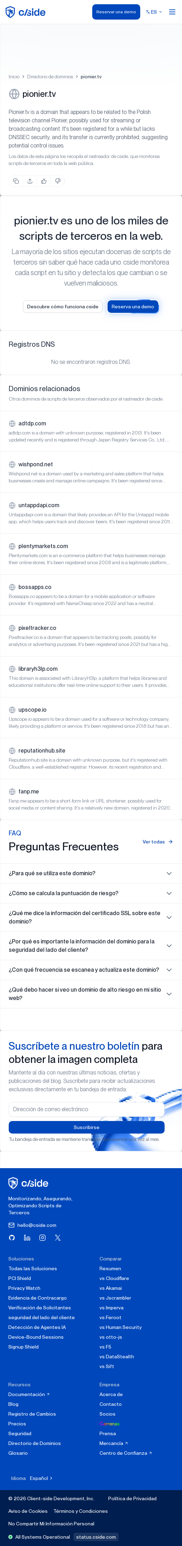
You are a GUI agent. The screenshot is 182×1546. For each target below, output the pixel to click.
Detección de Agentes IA (37, 1327)
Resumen (110, 1268)
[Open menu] (172, 12)
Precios (17, 1423)
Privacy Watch (24, 1288)
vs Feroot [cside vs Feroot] (110, 1317)
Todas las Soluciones (32, 1268)
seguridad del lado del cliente (41, 1317)
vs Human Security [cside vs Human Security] (121, 1327)
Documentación (29, 1394)
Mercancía (114, 1443)
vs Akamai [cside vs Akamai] (111, 1288)
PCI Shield (19, 1278)
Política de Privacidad (132, 1498)
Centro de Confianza (126, 1453)
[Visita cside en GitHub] (11, 1237)
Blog (13, 1404)
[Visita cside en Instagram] (42, 1237)
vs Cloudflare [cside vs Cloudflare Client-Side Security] (114, 1278)
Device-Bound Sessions (36, 1337)
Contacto (111, 1404)
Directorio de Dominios (34, 1443)
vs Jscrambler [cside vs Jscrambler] (115, 1298)
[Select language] (154, 12)
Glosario (18, 1453)
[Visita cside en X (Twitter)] (57, 1237)
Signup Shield (23, 1347)
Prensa (108, 1433)
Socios (108, 1414)
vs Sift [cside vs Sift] (107, 1366)
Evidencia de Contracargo (37, 1298)
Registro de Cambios (32, 1414)
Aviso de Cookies (28, 1511)
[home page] (27, 12)
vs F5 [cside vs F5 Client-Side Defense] (105, 1347)
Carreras (110, 1423)
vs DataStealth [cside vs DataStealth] (117, 1356)
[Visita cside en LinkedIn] (27, 1237)
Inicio (14, 76)
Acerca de (111, 1394)
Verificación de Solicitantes (39, 1307)
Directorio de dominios (50, 76)
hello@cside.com (32, 1225)
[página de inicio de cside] (29, 1183)
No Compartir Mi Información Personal (51, 1523)
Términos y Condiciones (80, 1511)
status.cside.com (96, 1537)
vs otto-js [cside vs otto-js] (111, 1337)
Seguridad (19, 1433)
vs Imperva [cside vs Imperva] (112, 1307)
